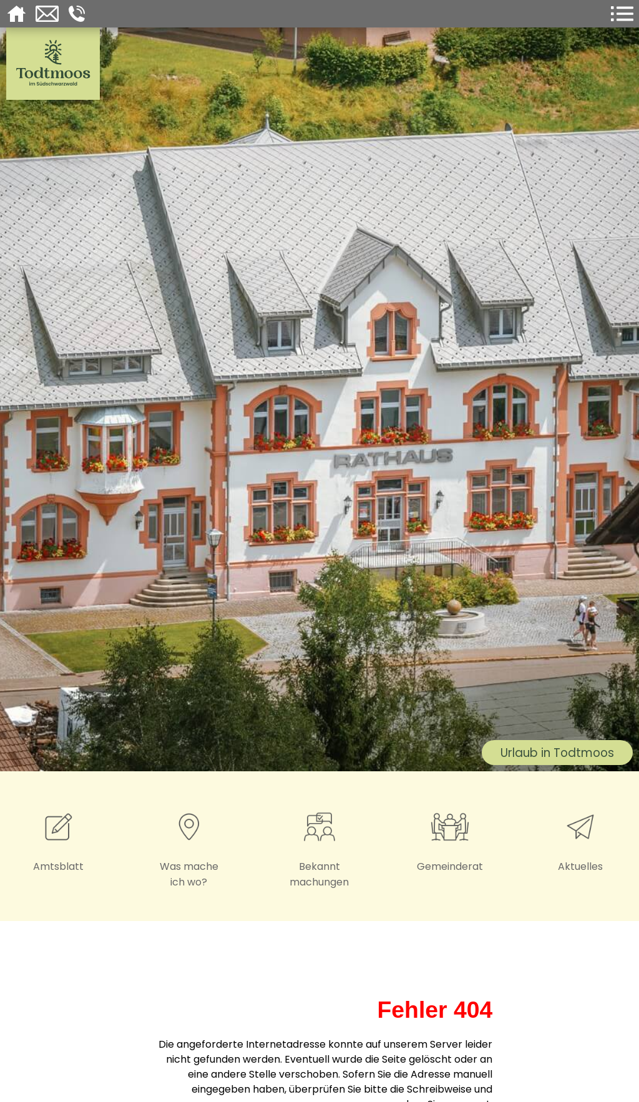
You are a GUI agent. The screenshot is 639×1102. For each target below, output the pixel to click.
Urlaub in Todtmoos (557, 752)
